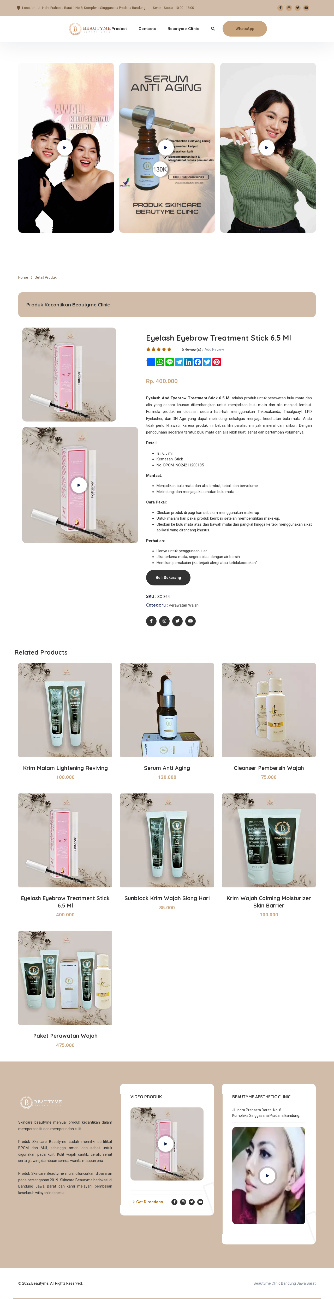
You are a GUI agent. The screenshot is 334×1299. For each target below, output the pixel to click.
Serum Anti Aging (167, 767)
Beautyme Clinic (183, 28)
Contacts (147, 28)
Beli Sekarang (168, 577)
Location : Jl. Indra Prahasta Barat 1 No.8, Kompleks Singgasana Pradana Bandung (84, 8)
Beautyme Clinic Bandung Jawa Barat (285, 1283)
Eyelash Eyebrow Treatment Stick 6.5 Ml (65, 902)
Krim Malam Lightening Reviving (65, 767)
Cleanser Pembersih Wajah (269, 767)
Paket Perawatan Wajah (65, 1035)
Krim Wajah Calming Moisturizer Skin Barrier (268, 902)
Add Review (214, 349)
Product (119, 28)
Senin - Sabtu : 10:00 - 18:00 (173, 8)
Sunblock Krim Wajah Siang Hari (167, 898)
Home (23, 277)
